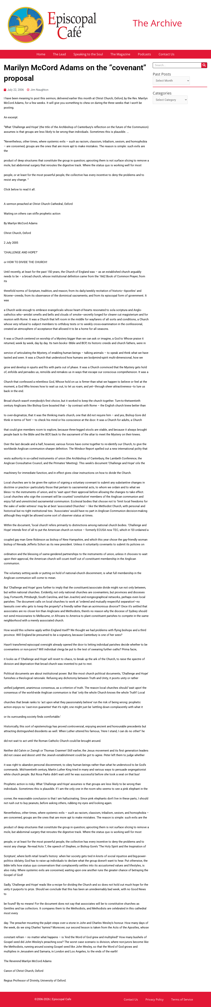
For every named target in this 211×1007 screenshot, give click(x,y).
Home (41, 54)
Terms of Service (182, 999)
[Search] (204, 65)
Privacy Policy (154, 999)
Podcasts (144, 54)
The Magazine (120, 54)
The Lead (59, 54)
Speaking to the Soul (88, 54)
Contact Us (166, 54)
